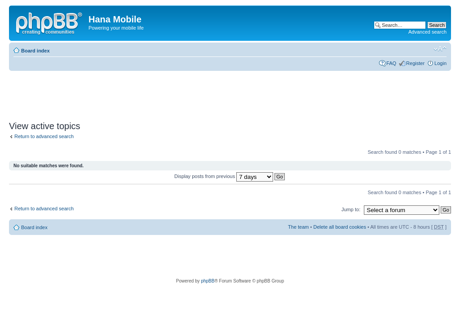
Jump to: (350, 209)
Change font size (440, 49)
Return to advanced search (44, 136)
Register (415, 63)
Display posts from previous (229, 176)
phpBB (207, 280)
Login (440, 63)
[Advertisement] (172, 93)
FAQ (391, 63)
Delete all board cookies (339, 227)
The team (298, 227)
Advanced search (427, 32)
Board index (35, 50)
